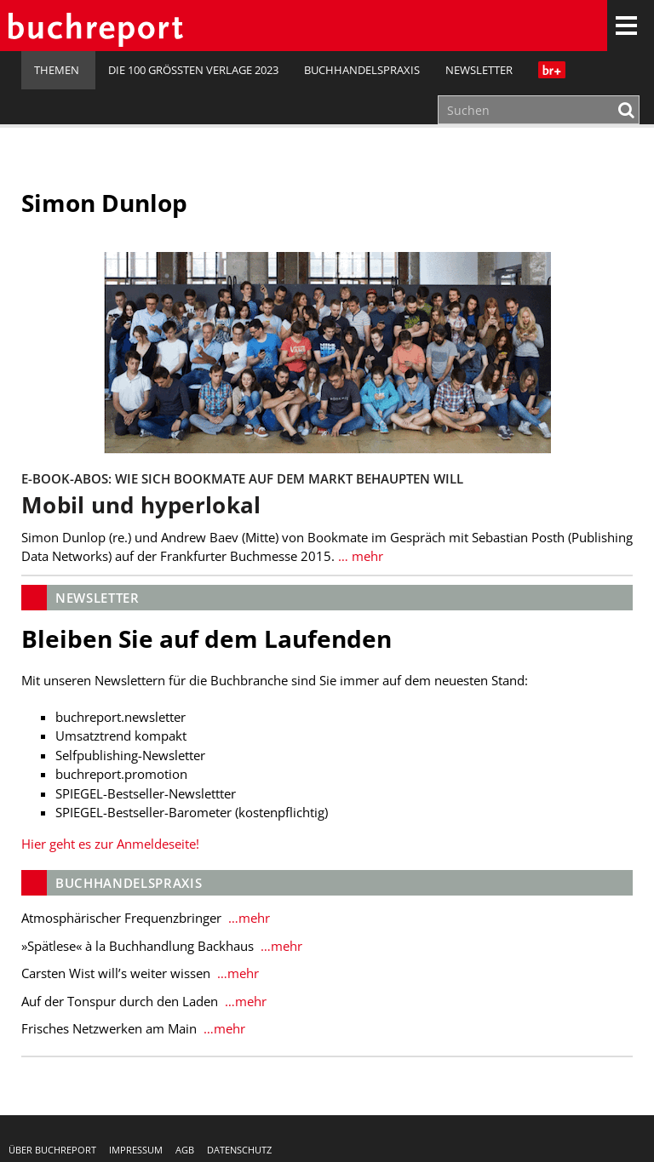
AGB (184, 1149)
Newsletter (479, 69)
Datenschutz (239, 1149)
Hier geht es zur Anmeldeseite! (110, 843)
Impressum (136, 1149)
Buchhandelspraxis (362, 69)
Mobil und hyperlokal (141, 505)
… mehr (359, 555)
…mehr (247, 917)
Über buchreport (52, 1149)
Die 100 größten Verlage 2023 (193, 69)
